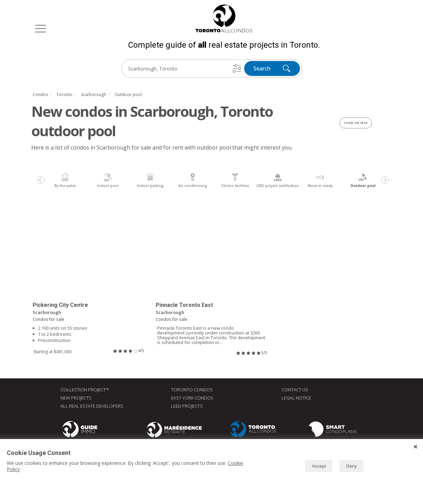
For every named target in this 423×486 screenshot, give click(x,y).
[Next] (385, 180)
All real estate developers (92, 406)
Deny (351, 466)
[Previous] (40, 180)
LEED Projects (187, 406)
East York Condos (192, 398)
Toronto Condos (192, 390)
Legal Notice (296, 398)
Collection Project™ (85, 390)
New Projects (76, 398)
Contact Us (295, 390)
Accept (319, 466)
